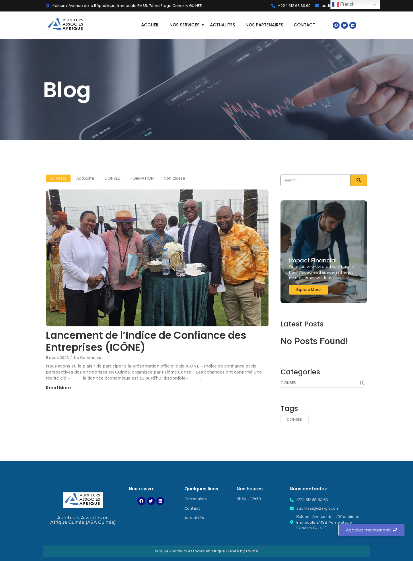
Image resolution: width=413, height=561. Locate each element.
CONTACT (304, 25)
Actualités (194, 517)
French (343, 4)
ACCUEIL (150, 25)
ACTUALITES (222, 25)
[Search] (315, 180)
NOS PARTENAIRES (264, 25)
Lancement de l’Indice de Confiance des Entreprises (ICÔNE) (146, 341)
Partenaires (195, 498)
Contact (192, 508)
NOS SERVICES (185, 25)
